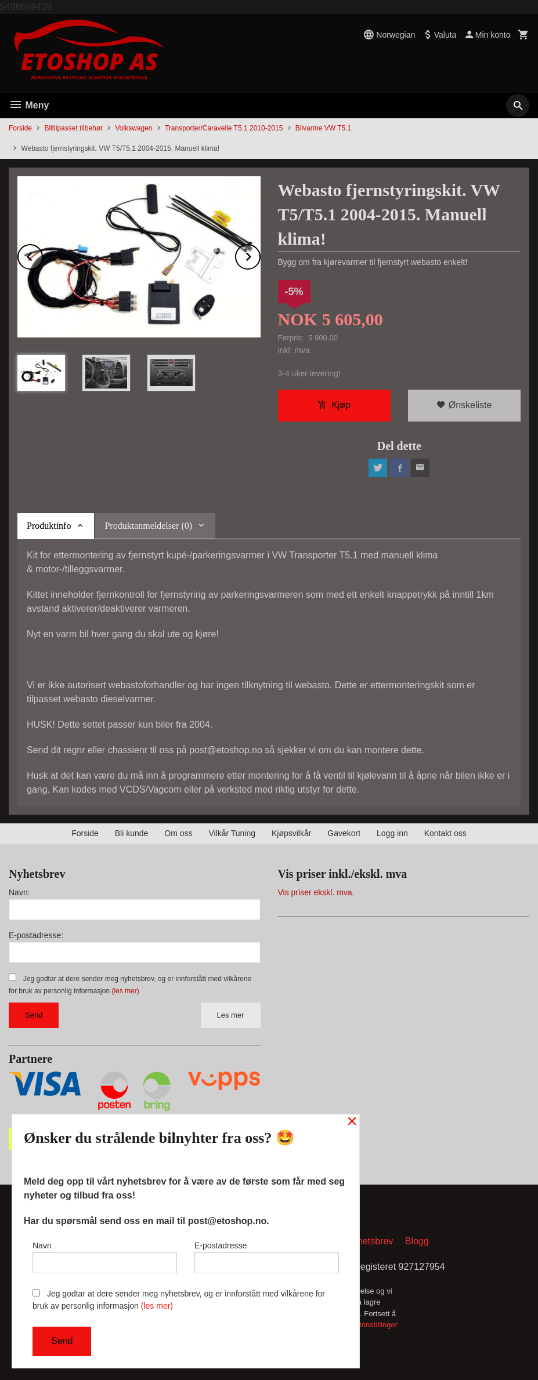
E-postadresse (266, 1257)
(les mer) (125, 991)
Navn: (19, 892)
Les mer (230, 1015)
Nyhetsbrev (369, 1241)
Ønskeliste (464, 405)
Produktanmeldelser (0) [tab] (148, 526)
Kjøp (334, 405)
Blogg (417, 1241)
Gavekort (343, 833)
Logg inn (392, 833)
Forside (20, 128)
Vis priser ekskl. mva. (316, 892)
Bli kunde (132, 833)
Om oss (178, 833)
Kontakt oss (445, 833)
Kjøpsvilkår (291, 833)
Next (260, 255)
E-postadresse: (36, 935)
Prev (42, 255)
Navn (105, 1257)
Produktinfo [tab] (49, 526)
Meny (29, 105)
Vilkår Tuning (231, 833)
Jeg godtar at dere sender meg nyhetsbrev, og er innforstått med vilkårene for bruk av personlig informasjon (179, 1299)
